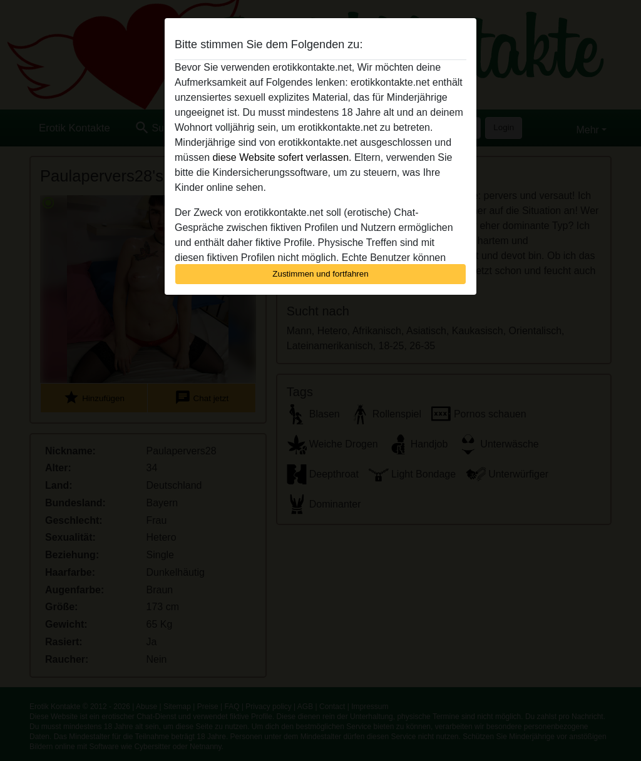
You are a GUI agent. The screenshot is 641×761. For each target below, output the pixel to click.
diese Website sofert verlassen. (281, 157)
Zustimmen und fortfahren (320, 273)
